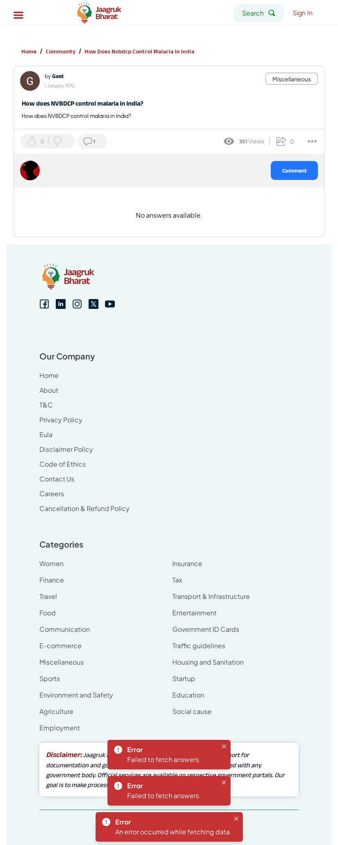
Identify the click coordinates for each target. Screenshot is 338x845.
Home (29, 51)
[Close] (224, 746)
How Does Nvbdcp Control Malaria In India (139, 51)
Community (60, 51)
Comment (294, 170)
